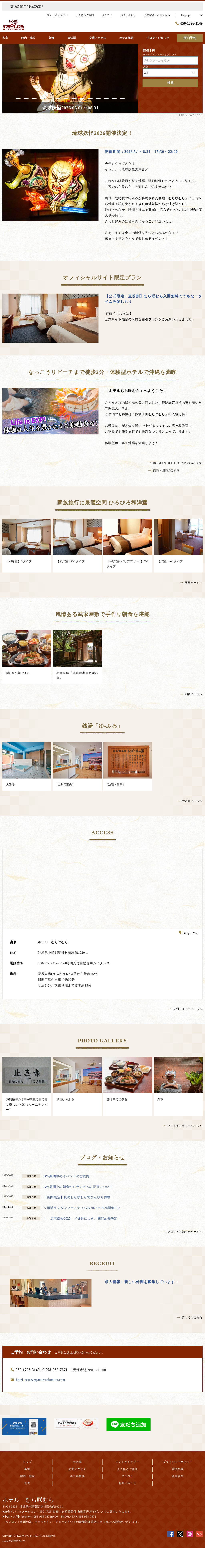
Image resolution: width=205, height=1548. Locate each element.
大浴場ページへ (190, 801)
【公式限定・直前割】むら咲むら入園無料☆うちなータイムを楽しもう (153, 299)
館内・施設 (27, 1476)
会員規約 (178, 1476)
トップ (27, 1461)
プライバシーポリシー (177, 1461)
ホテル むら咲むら (28, 1500)
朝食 (27, 1483)
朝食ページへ (191, 694)
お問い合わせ (127, 1483)
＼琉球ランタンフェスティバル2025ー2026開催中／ (82, 1208)
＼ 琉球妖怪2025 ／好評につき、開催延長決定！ (82, 1218)
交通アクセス (77, 1469)
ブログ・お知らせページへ (183, 1231)
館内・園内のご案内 (164, 470)
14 (122, 98)
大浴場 (77, 1461)
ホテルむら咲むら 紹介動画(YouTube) (175, 463)
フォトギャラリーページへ (183, 1125)
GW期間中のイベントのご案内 (66, 1176)
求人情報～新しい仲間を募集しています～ (142, 1282)
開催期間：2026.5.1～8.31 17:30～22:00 (141, 152)
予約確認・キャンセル (157, 15)
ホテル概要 (77, 1476)
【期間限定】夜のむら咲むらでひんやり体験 (77, 1197)
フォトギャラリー (127, 1461)
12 (106, 98)
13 (114, 98)
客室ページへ (191, 582)
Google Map (188, 933)
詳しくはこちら (190, 1317)
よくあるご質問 (127, 1469)
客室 (27, 1469)
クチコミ (127, 1476)
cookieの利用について (14, 1541)
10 (90, 98)
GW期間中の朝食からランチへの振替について (78, 1187)
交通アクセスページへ (185, 1009)
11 (98, 98)
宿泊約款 (178, 1469)
